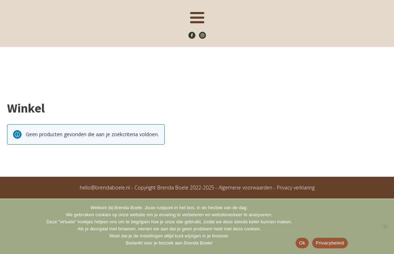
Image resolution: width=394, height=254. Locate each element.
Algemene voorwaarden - (248, 187)
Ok (302, 243)
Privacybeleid (330, 243)
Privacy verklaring (296, 187)
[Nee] (385, 226)
